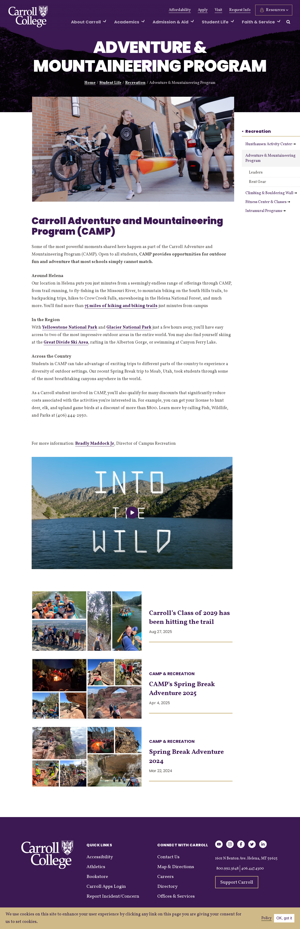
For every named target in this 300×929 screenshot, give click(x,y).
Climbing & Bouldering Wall (271, 193)
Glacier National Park (128, 327)
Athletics (112, 10)
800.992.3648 (227, 868)
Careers (165, 876)
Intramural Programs (265, 211)
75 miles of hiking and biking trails (121, 306)
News (131, 10)
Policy (266, 918)
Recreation (135, 82)
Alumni (91, 10)
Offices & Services (176, 896)
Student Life (110, 82)
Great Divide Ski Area (66, 342)
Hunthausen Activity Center (270, 144)
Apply (202, 10)
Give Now (70, 10)
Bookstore (97, 876)
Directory (167, 886)
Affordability (179, 10)
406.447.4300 (252, 868)
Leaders (255, 172)
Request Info (239, 10)
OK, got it (284, 918)
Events (148, 10)
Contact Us (168, 857)
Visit (217, 10)
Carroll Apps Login (106, 886)
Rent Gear (257, 182)
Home (90, 82)
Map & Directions (175, 867)
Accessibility (99, 857)
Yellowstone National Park (69, 327)
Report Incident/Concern (112, 896)
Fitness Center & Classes (267, 202)
